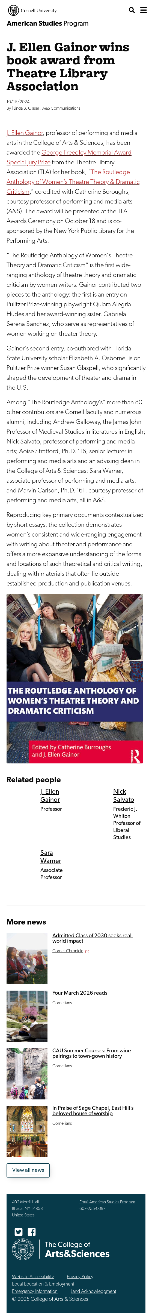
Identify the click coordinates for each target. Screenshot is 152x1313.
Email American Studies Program (107, 1202)
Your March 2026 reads (79, 993)
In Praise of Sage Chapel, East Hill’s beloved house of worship (92, 1111)
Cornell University (32, 10)
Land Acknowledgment (93, 1291)
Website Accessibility (33, 1277)
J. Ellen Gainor (25, 133)
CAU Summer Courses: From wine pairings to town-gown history (91, 1053)
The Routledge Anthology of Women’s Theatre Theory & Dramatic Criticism (73, 182)
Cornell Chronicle (67, 951)
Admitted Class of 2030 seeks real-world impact (92, 938)
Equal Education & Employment (43, 1284)
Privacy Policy (80, 1277)
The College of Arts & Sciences (77, 1249)
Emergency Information (35, 1291)
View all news (28, 1170)
